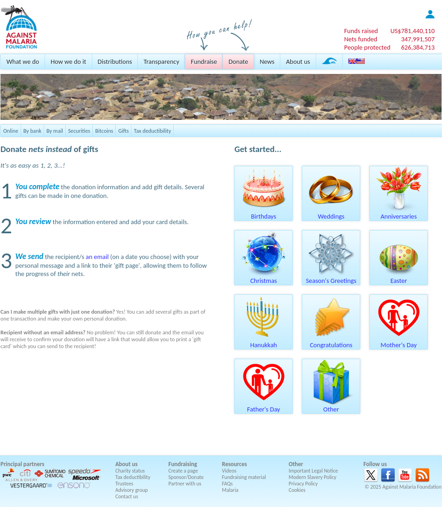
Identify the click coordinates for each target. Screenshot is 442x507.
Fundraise (204, 61)
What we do (22, 61)
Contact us (126, 496)
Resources (234, 464)
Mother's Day (399, 341)
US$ (413, 31)
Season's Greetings (331, 277)
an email (97, 257)
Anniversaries (399, 213)
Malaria (230, 490)
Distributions (115, 61)
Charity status (130, 471)
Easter (399, 277)
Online (10, 130)
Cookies (297, 490)
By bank (32, 130)
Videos (229, 471)
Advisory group (131, 490)
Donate (238, 61)
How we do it (68, 61)
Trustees (124, 483)
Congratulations (331, 341)
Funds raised (361, 31)
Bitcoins (104, 130)
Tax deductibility (152, 130)
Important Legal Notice (313, 471)
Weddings (331, 213)
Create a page (183, 471)
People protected (367, 47)
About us (298, 61)
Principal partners (22, 464)
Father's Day (264, 406)
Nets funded (360, 39)
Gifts (123, 130)
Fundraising (183, 464)
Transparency (161, 61)
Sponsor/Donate (186, 477)
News (267, 61)
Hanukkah (264, 341)
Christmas (264, 277)
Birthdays (264, 213)
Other (331, 406)
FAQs (227, 483)
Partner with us (185, 483)
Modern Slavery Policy (312, 477)
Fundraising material (244, 477)
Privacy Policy (303, 483)
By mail (54, 130)
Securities (79, 130)
